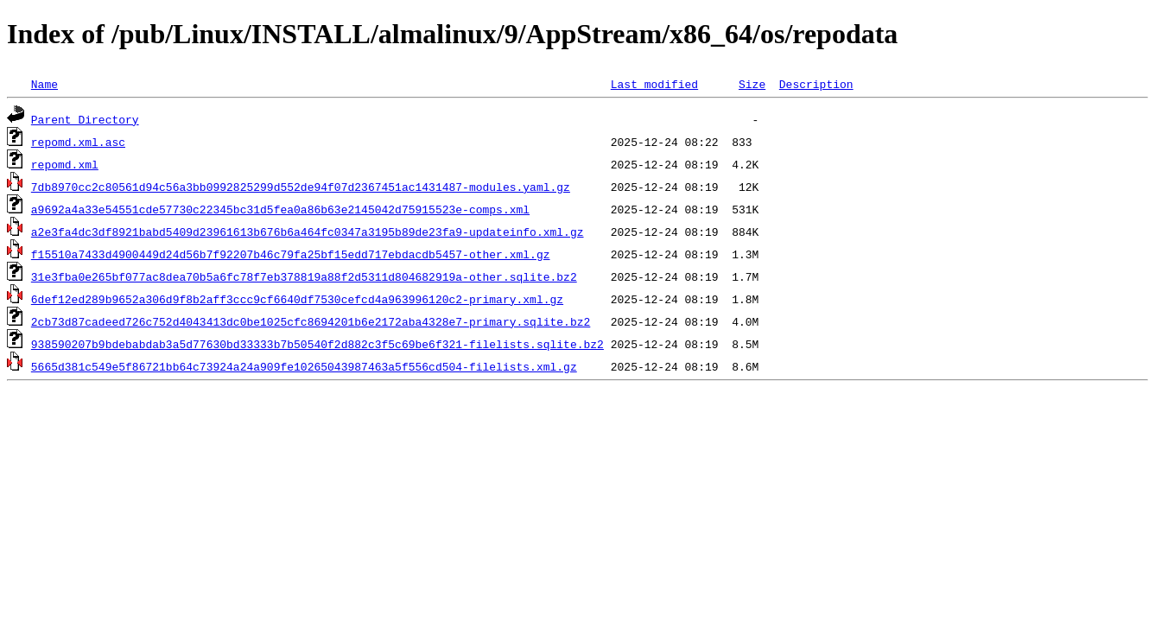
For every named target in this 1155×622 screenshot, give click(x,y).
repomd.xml (64, 164)
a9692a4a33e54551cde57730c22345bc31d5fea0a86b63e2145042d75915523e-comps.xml (280, 209)
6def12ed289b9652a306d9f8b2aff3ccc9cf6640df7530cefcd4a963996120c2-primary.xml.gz (297, 299)
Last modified (654, 84)
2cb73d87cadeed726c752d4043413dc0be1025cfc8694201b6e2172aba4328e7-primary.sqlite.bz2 (310, 321)
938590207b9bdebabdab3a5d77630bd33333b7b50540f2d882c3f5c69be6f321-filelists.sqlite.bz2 (317, 344)
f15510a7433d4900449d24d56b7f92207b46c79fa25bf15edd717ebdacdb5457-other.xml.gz (290, 254)
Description (816, 84)
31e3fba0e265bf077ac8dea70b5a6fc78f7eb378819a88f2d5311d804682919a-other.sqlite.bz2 (304, 276)
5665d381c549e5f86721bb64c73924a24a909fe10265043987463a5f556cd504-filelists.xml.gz (304, 366)
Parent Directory (85, 119)
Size (752, 84)
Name (44, 84)
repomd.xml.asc (78, 141)
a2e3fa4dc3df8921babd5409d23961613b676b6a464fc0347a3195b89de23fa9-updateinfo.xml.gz (307, 231)
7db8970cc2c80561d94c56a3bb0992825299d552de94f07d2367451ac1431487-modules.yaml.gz (300, 186)
